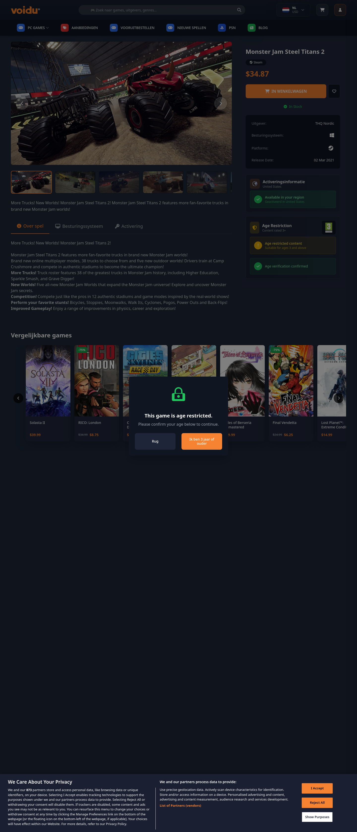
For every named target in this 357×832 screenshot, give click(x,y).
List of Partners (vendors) (180, 812)
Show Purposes (317, 824)
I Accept (317, 795)
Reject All (317, 809)
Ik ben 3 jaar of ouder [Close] (201, 441)
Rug (155, 441)
